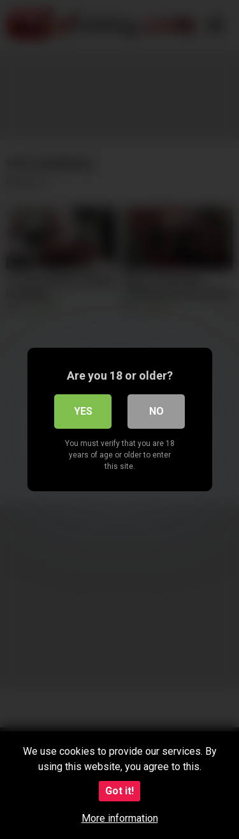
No (156, 411)
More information (120, 818)
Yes (83, 411)
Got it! (119, 791)
